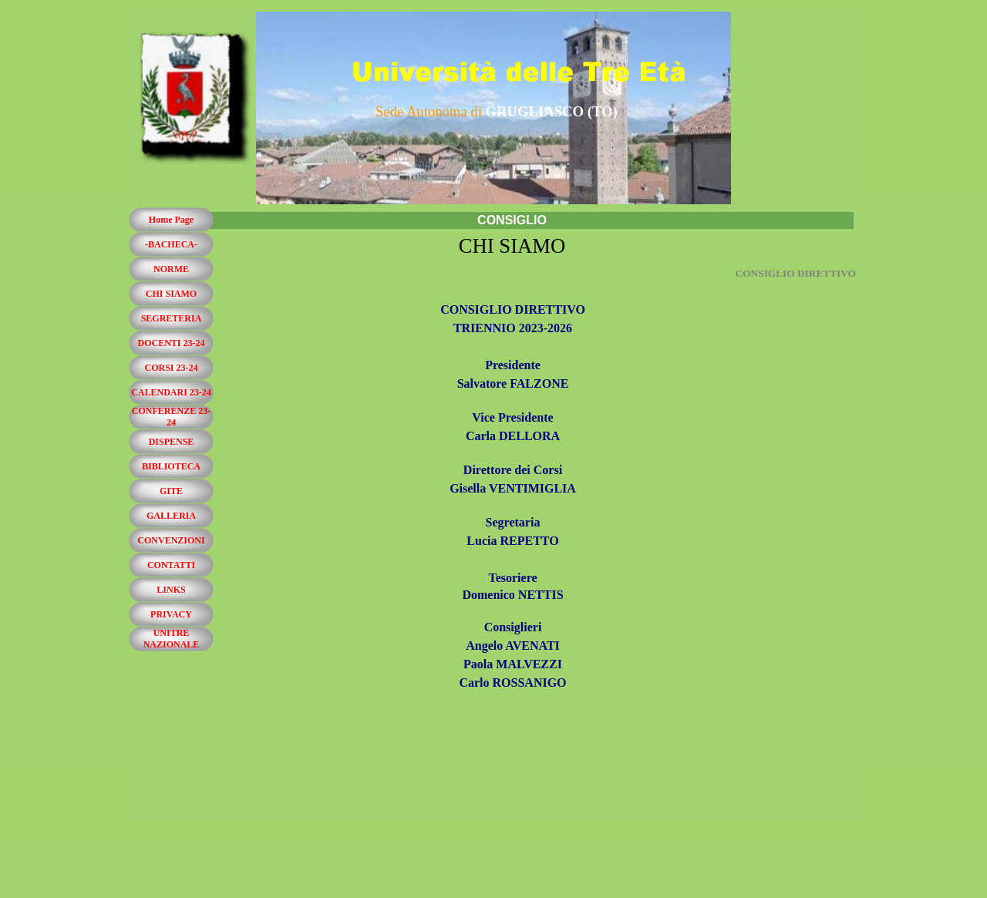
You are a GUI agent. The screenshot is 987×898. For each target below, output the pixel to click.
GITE (171, 491)
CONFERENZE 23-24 (171, 416)
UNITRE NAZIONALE (171, 638)
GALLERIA (171, 515)
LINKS (171, 589)
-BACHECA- (171, 244)
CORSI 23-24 (170, 367)
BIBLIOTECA (171, 466)
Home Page (171, 219)
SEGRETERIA (171, 318)
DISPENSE (171, 441)
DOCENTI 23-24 (170, 343)
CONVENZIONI (170, 540)
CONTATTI (171, 565)
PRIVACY (171, 614)
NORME (171, 269)
